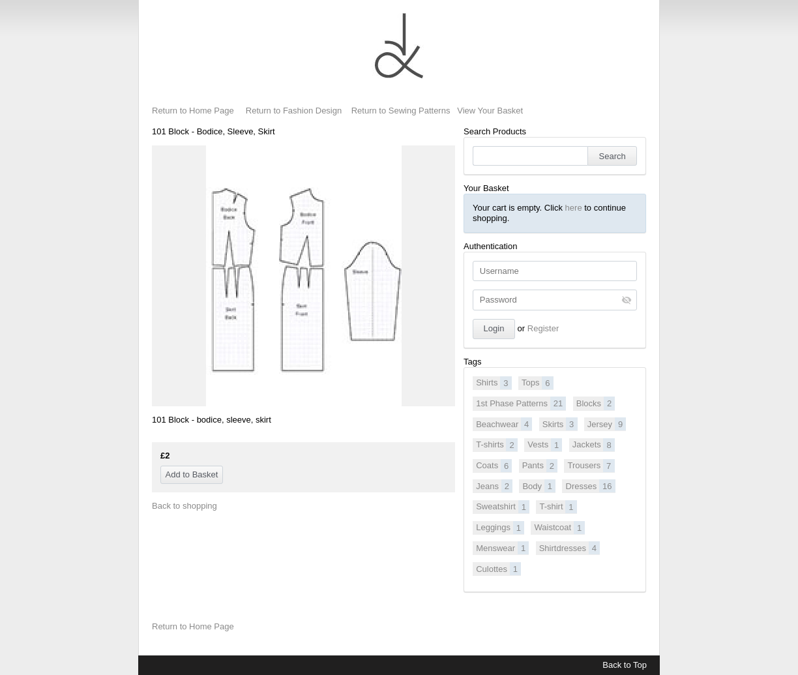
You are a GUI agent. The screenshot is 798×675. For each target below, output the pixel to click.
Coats (494, 465)
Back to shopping (184, 506)
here (573, 208)
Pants (539, 465)
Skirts (560, 423)
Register (543, 328)
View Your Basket (490, 110)
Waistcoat (560, 527)
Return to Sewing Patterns (401, 110)
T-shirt (557, 506)
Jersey (607, 423)
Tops (538, 382)
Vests (544, 444)
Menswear (502, 547)
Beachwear (504, 423)
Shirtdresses (569, 547)
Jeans (494, 485)
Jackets (593, 444)
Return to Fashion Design (294, 110)
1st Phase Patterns (521, 403)
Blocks (595, 403)
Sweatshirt (502, 506)
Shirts (493, 382)
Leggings (500, 527)
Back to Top (624, 665)
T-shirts (497, 444)
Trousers (590, 465)
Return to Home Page (193, 110)
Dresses (590, 485)
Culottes (498, 568)
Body (538, 485)
